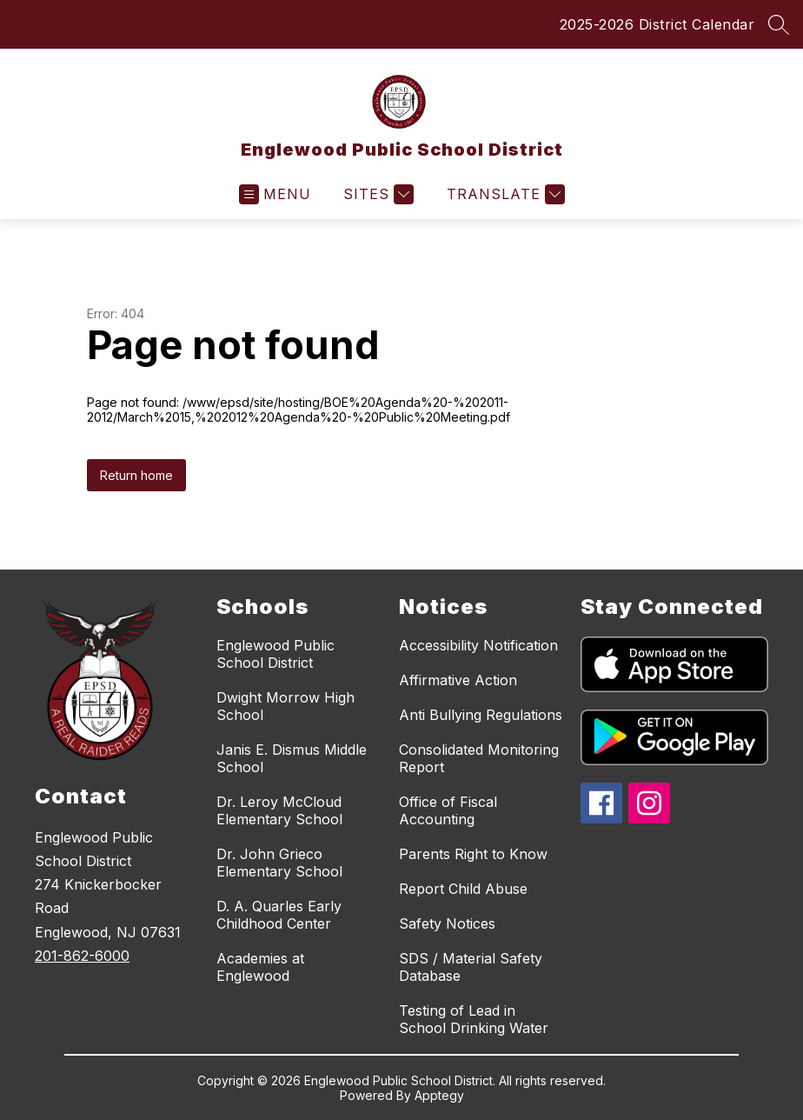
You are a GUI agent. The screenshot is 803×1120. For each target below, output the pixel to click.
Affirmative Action (458, 680)
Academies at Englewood (260, 967)
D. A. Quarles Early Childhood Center (279, 914)
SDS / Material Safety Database (470, 967)
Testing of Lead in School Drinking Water (473, 1019)
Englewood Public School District (275, 654)
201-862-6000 (82, 955)
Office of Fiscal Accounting (448, 810)
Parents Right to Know (473, 854)
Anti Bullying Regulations (480, 714)
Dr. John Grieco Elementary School (279, 862)
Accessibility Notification (478, 645)
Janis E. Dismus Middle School (291, 758)
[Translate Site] (503, 194)
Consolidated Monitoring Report (479, 758)
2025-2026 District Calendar (657, 24)
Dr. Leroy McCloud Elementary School (279, 810)
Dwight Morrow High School (285, 706)
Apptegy (439, 1095)
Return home (136, 475)
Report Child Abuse (463, 888)
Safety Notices (447, 923)
